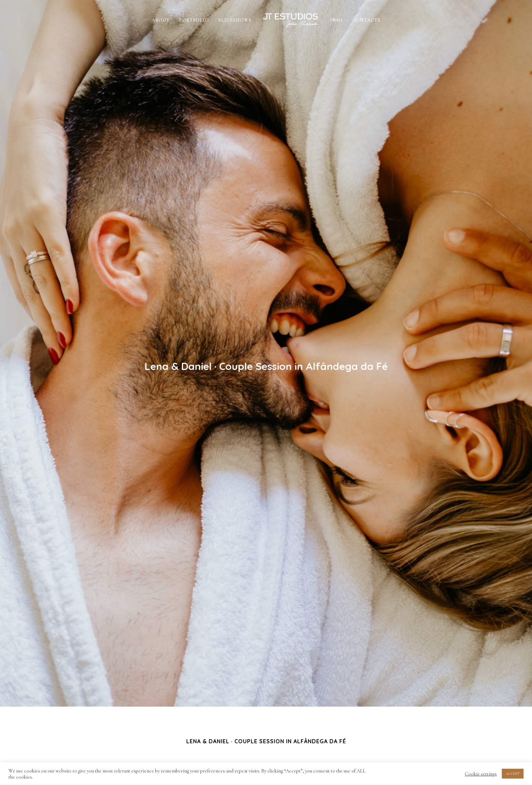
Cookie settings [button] (481, 774)
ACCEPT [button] (512, 773)
